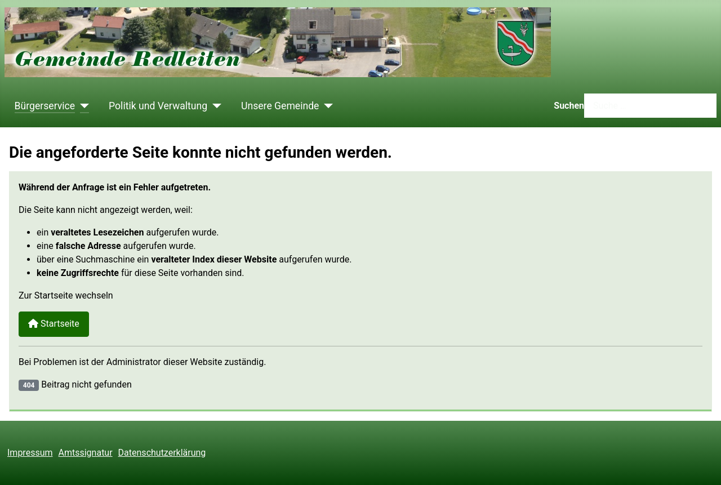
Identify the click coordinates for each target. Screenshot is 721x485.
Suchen (569, 105)
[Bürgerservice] (82, 106)
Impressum (30, 452)
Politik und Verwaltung (158, 106)
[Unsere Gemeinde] (326, 106)
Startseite (53, 323)
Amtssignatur (86, 452)
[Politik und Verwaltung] (214, 106)
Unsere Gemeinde (280, 106)
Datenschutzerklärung (162, 452)
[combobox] (650, 106)
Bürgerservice (45, 106)
